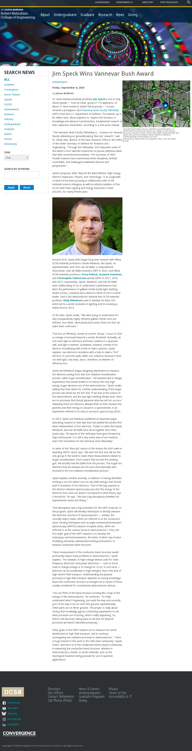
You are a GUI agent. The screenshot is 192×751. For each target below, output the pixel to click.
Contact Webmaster (61, 696)
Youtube (13, 708)
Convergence (102, 2)
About (45, 14)
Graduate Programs (91, 696)
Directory (147, 2)
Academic (9, 84)
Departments (123, 3)
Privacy (113, 688)
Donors (8, 139)
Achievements (59, 82)
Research (105, 14)
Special (8, 99)
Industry (8, 119)
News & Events (89, 688)
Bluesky (12, 713)
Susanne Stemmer (110, 274)
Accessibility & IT (120, 696)
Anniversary (10, 144)
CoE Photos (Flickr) (60, 700)
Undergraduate (65, 14)
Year (7, 152)
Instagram (14, 718)
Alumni (8, 134)
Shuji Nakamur (72, 300)
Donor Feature (12, 94)
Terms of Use (117, 692)
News (120, 14)
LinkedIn (13, 724)
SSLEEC (8, 104)
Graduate (88, 14)
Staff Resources (169, 2)
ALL (7, 79)
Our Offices (55, 692)
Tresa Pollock (89, 274)
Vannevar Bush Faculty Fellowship (101, 110)
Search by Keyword (17, 169)
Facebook (14, 702)
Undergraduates (90, 692)
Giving (133, 14)
